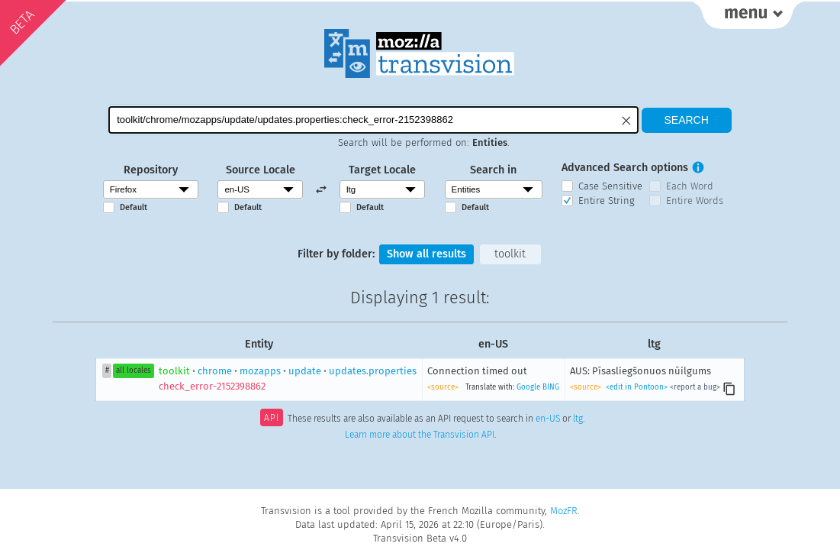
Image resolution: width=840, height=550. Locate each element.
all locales (133, 370)
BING (550, 387)
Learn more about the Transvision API (419, 434)
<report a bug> (695, 387)
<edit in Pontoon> (637, 387)
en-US (548, 419)
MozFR (564, 510)
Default (133, 207)
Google (528, 387)
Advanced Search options (625, 167)
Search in (493, 169)
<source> (443, 387)
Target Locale (382, 169)
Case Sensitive (610, 186)
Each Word (689, 186)
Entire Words (694, 200)
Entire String (606, 200)
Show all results (426, 253)
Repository (151, 169)
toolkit (510, 253)
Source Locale (260, 169)
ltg (578, 419)
